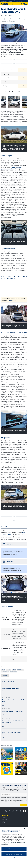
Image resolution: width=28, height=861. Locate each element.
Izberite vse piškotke (14, 849)
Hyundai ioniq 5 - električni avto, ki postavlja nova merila (11, 689)
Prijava (24, 805)
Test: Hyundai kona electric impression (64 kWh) (13, 700)
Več (3, 693)
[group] (14, 102)
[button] (4, 102)
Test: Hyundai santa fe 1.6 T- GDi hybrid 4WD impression (12, 721)
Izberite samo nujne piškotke (14, 854)
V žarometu (4, 815)
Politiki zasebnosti (20, 802)
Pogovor (4, 821)
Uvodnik (4, 817)
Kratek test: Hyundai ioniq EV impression (13, 711)
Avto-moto (4, 819)
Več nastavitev (14, 858)
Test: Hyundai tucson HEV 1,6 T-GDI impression (11, 733)
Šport (3, 822)
